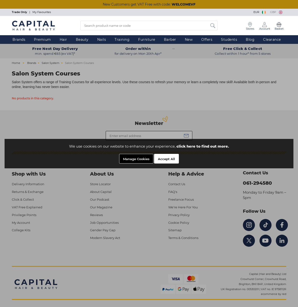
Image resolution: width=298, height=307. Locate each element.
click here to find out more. (202, 146)
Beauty (82, 39)
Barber (170, 39)
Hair (63, 39)
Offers (206, 39)
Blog (250, 39)
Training (122, 39)
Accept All (166, 159)
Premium (42, 39)
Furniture (146, 39)
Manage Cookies (136, 159)
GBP (276, 12)
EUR (259, 12)
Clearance (272, 39)
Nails (101, 39)
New (189, 39)
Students (229, 39)
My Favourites (41, 12)
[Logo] (33, 25)
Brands (19, 39)
